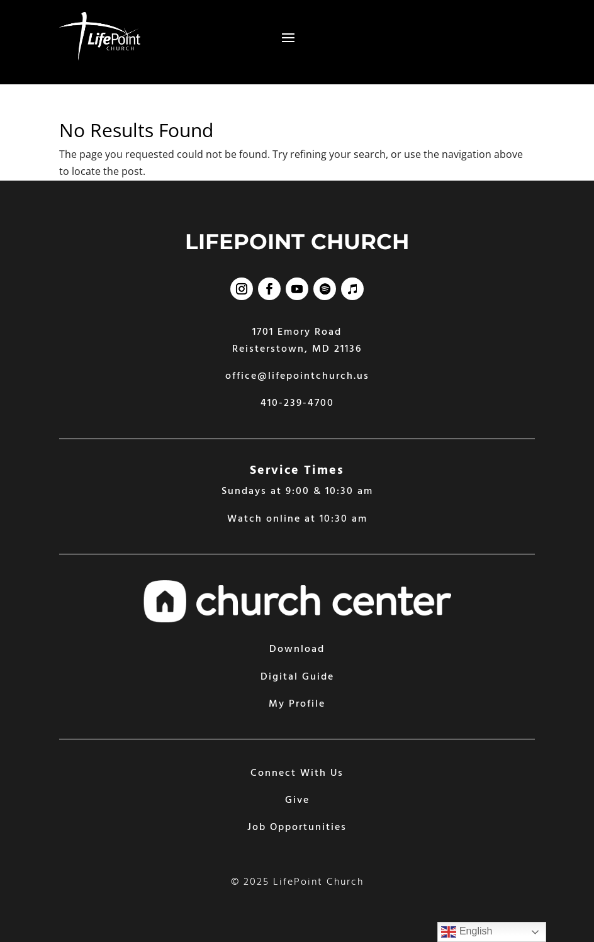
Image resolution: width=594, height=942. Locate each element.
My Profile (297, 704)
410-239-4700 (297, 403)
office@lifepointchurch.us (297, 376)
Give (297, 800)
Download (297, 649)
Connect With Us (297, 773)
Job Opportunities (297, 827)
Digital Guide (297, 677)
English (466, 931)
